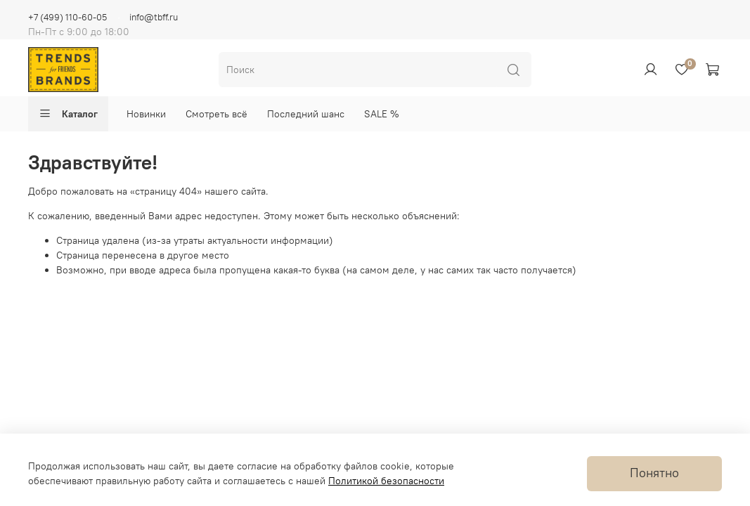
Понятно (654, 473)
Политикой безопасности (386, 480)
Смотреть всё (216, 114)
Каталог (68, 114)
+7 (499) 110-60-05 (67, 17)
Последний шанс (305, 114)
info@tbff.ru (153, 17)
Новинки (146, 114)
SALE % (381, 114)
